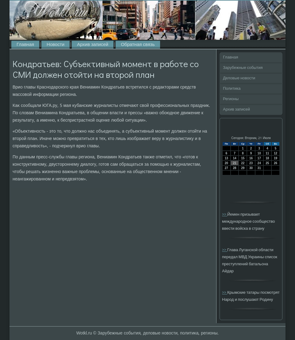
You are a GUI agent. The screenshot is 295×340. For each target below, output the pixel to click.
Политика (232, 88)
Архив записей (92, 45)
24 (259, 163)
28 (234, 168)
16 (251, 158)
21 (234, 163)
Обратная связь (138, 45)
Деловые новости (239, 78)
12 (275, 153)
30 (251, 168)
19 (275, 158)
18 (267, 158)
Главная (25, 45)
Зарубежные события (243, 67)
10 (259, 153)
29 (242, 168)
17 (259, 158)
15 (242, 158)
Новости (55, 45)
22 (242, 163)
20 (226, 163)
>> (224, 214)
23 (251, 163)
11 (267, 153)
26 (275, 163)
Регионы (231, 99)
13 (226, 158)
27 (226, 168)
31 (259, 168)
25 (267, 163)
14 (234, 158)
